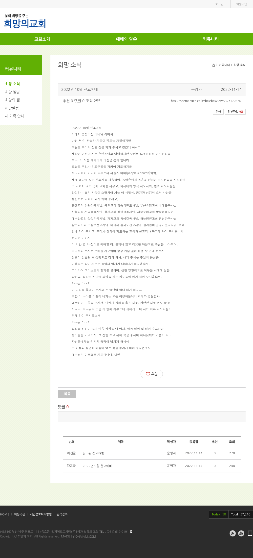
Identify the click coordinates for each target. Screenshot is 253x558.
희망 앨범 (12, 92)
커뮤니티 (211, 39)
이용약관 (19, 514)
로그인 (219, 4)
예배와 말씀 (126, 39)
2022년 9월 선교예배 (97, 466)
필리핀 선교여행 (93, 453)
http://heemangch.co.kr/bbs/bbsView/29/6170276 (206, 100)
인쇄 (218, 111)
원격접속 (62, 514)
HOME (4, 514)
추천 (152, 374)
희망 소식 (12, 84)
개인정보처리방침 (41, 514)
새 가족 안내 (14, 116)
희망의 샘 (12, 100)
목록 (67, 394)
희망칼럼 (12, 108)
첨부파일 (235, 111)
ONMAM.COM (85, 536)
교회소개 (42, 39)
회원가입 (241, 4)
